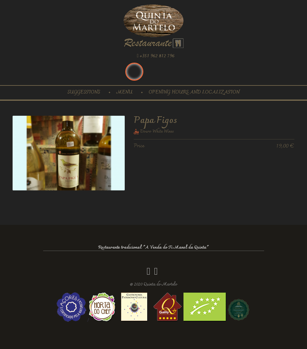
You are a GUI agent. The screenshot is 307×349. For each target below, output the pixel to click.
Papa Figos (155, 120)
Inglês (134, 72)
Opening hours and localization (194, 92)
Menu (124, 92)
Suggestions (83, 92)
